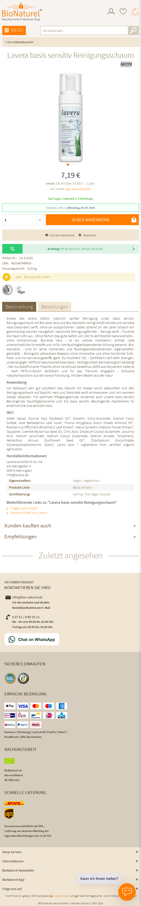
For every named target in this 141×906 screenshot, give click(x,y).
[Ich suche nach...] (89, 30)
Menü (14, 30)
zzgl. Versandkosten (78, 189)
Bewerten (87, 235)
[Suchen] (133, 30)
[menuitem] (111, 12)
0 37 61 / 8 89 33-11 (22, 617)
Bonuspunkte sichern (37, 277)
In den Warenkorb (104, 219)
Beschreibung (19, 306)
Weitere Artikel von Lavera (27, 512)
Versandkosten (62, 895)
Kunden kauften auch (27, 525)
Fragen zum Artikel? (22, 508)
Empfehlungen (20, 536)
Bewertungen (54, 306)
